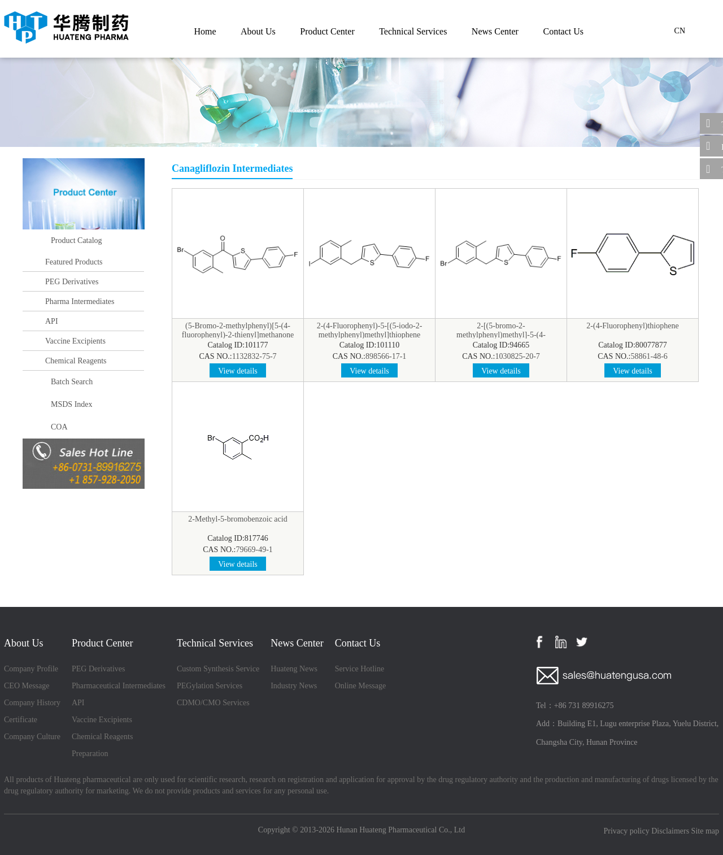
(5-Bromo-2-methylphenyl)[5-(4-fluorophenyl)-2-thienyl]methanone (238, 330)
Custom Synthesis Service (218, 669)
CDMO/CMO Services (213, 702)
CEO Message (27, 686)
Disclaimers (670, 831)
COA (59, 427)
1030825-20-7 (517, 356)
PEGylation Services (209, 686)
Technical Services (413, 31)
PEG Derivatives (71, 281)
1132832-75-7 (254, 356)
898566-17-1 (385, 356)
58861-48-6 (649, 356)
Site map (705, 831)
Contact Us (563, 31)
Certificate (20, 719)
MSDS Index (72, 404)
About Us (258, 31)
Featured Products (73, 262)
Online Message (360, 686)
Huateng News (294, 669)
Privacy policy (626, 831)
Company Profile (31, 669)
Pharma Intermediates (79, 301)
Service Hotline (359, 669)
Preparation (90, 753)
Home (205, 31)
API (51, 321)
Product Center (327, 31)
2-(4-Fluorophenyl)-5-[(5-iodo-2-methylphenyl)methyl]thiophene (370, 330)
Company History (32, 702)
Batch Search (72, 381)
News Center (495, 31)
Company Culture (32, 736)
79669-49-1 (254, 549)
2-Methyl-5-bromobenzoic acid (237, 519)
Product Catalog (76, 240)
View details (238, 371)
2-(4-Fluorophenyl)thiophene (632, 326)
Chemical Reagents (75, 361)
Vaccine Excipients (75, 341)
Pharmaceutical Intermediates (118, 686)
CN (679, 31)
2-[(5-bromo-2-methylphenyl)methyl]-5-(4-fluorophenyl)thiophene (501, 335)
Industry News (294, 686)
